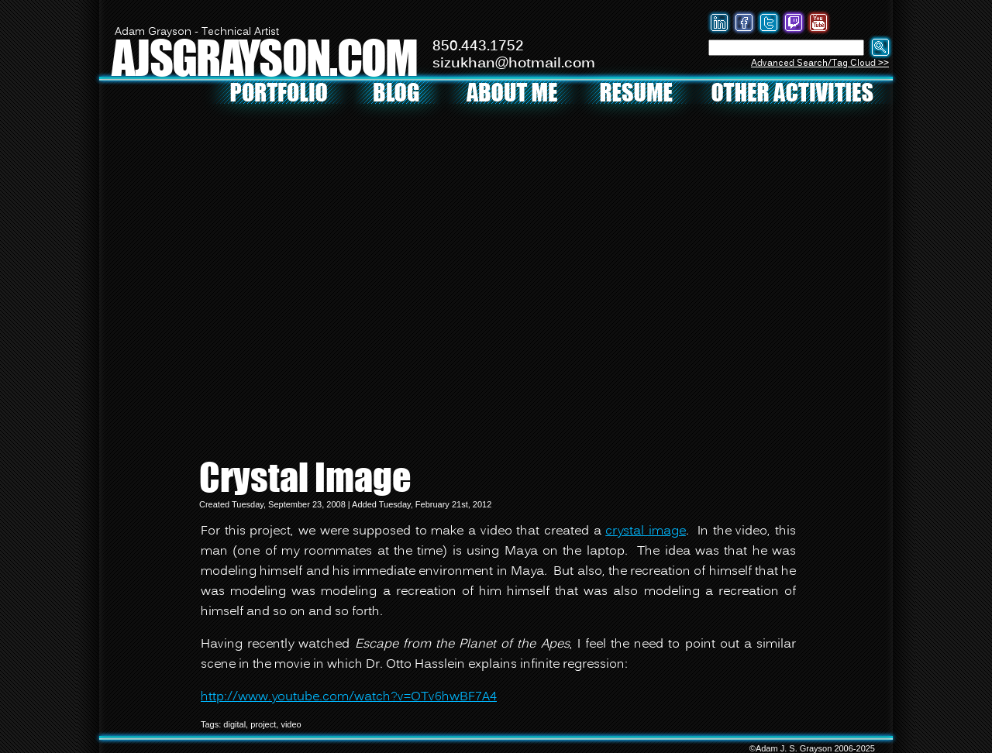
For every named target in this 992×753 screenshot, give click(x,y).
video (291, 724)
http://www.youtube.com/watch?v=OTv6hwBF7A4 (349, 697)
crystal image (645, 531)
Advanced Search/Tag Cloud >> (820, 63)
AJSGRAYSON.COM (264, 57)
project (263, 724)
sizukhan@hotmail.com (513, 63)
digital (234, 724)
